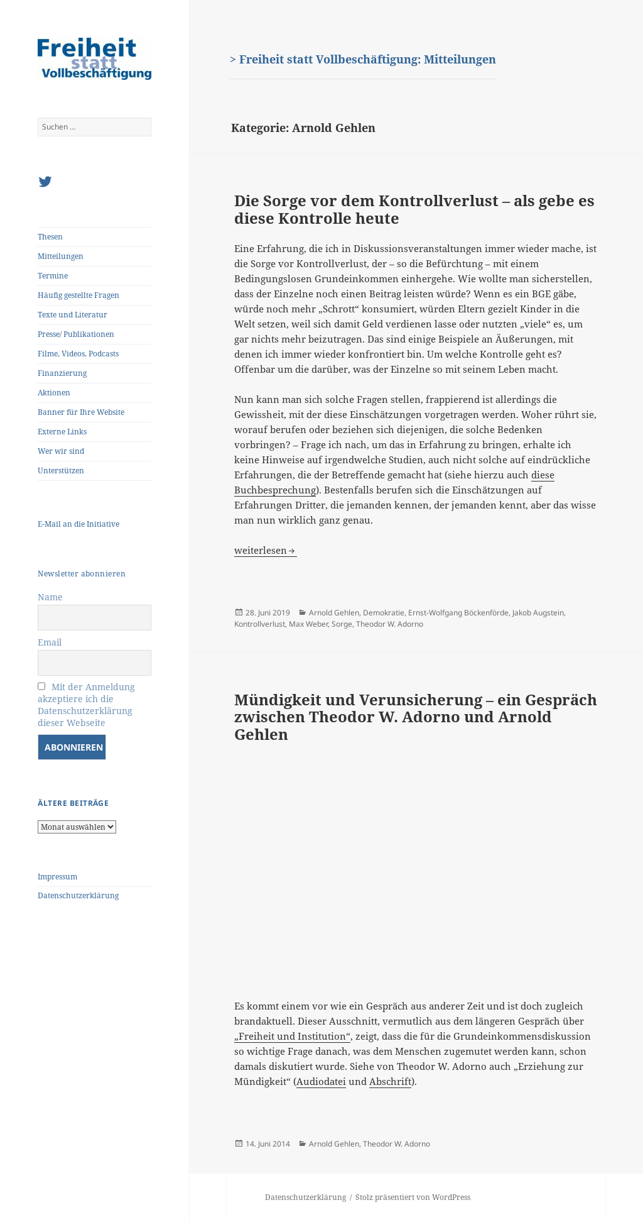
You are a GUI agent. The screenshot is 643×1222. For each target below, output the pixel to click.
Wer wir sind (61, 451)
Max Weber (308, 624)
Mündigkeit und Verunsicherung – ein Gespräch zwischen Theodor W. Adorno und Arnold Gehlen (415, 716)
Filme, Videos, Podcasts (78, 353)
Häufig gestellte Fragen (78, 295)
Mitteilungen (61, 256)
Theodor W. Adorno (389, 624)
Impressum (57, 876)
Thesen (50, 236)
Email (50, 642)
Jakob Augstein (538, 612)
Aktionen (54, 392)
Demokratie (383, 612)
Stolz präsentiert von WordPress (412, 1197)
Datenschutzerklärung (78, 895)
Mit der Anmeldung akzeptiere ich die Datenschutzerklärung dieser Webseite (86, 705)
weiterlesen (265, 550)
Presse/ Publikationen (76, 334)
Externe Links (62, 431)
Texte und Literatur (72, 314)
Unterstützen (61, 470)
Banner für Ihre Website (81, 412)
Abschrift (390, 1081)
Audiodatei (321, 1081)
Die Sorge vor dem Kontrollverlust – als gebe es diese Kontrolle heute (414, 209)
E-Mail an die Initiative (78, 524)
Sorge (342, 624)
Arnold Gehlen (334, 612)
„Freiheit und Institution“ (292, 1036)
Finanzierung (62, 373)
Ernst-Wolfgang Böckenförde (458, 612)
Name (50, 597)
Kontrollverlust (259, 624)
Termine (53, 275)
